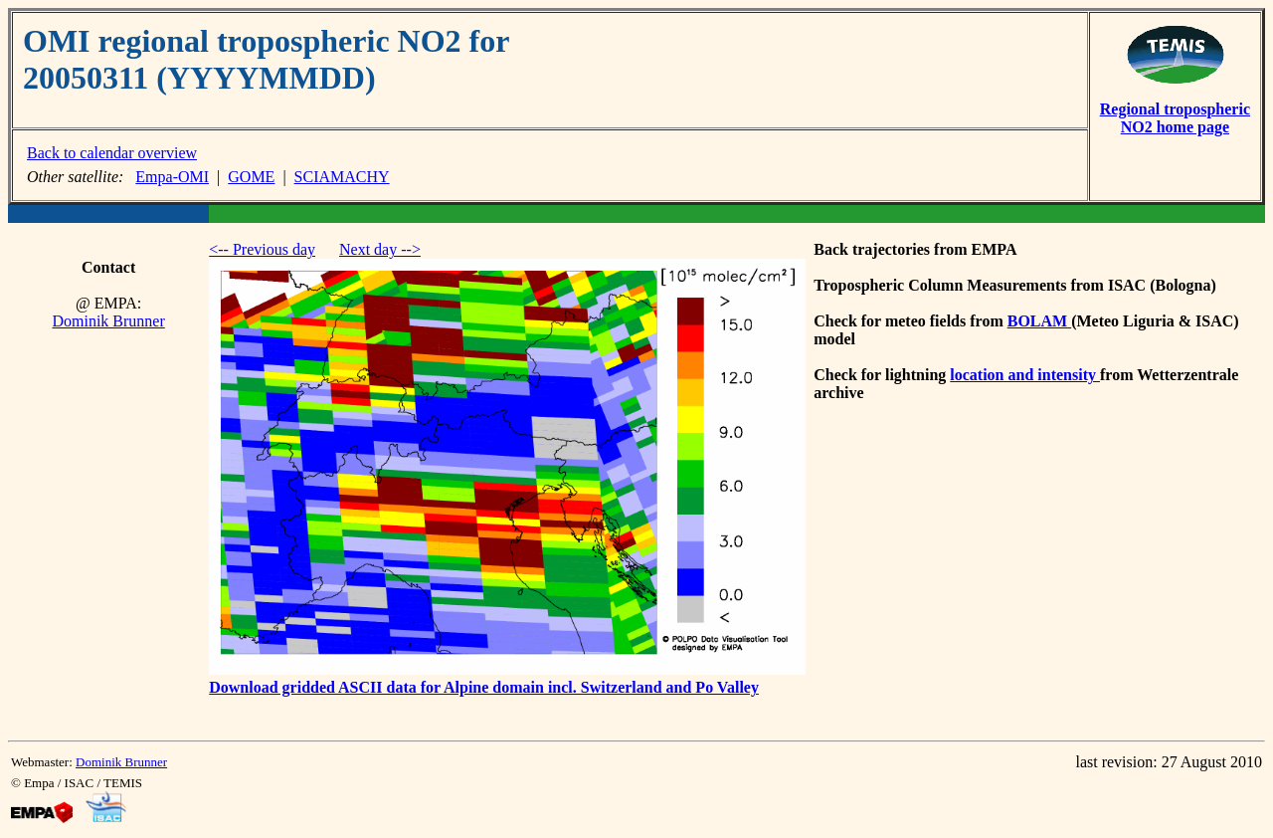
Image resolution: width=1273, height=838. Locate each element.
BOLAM (1039, 321)
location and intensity (1025, 374)
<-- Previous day (262, 249)
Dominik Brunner (108, 321)
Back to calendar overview (112, 152)
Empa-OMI (172, 176)
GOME (251, 176)
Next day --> (380, 249)
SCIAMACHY (342, 176)
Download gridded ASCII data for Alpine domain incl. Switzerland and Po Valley (484, 687)
